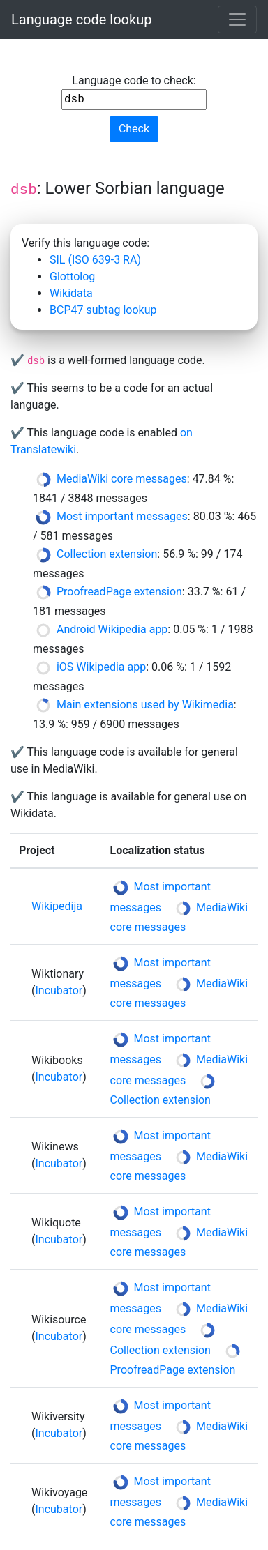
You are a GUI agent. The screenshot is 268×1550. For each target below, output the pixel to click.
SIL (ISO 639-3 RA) (95, 259)
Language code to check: (134, 92)
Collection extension (107, 554)
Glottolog (72, 276)
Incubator (58, 990)
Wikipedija (56, 906)
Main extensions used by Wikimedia (145, 704)
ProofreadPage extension (119, 591)
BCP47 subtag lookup (103, 310)
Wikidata (71, 293)
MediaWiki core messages (122, 478)
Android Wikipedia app (112, 629)
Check (134, 128)
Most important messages (122, 516)
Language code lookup (81, 19)
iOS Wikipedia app (101, 667)
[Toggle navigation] (237, 19)
